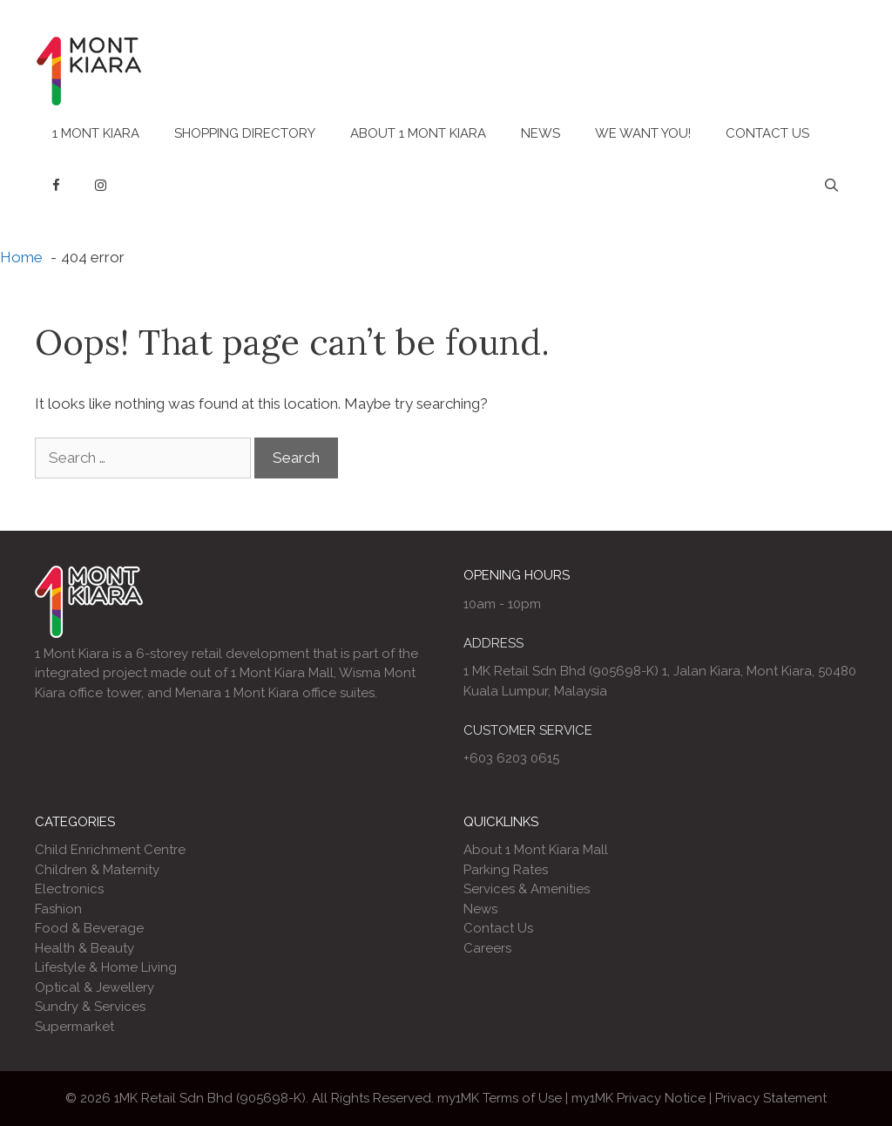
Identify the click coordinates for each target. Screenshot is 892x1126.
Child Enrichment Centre (110, 850)
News (540, 133)
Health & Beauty (84, 948)
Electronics (69, 889)
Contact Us (767, 133)
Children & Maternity (97, 870)
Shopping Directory (244, 133)
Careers (487, 948)
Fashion (58, 909)
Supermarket (74, 1026)
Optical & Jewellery (94, 987)
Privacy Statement (771, 1098)
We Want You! (643, 133)
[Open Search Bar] (831, 185)
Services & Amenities (526, 889)
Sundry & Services (90, 1006)
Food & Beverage (89, 928)
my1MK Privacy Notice (638, 1098)
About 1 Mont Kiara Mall (535, 850)
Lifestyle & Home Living (106, 967)
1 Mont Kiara (95, 133)
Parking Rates (505, 870)
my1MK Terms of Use (499, 1098)
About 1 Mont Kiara (418, 133)
